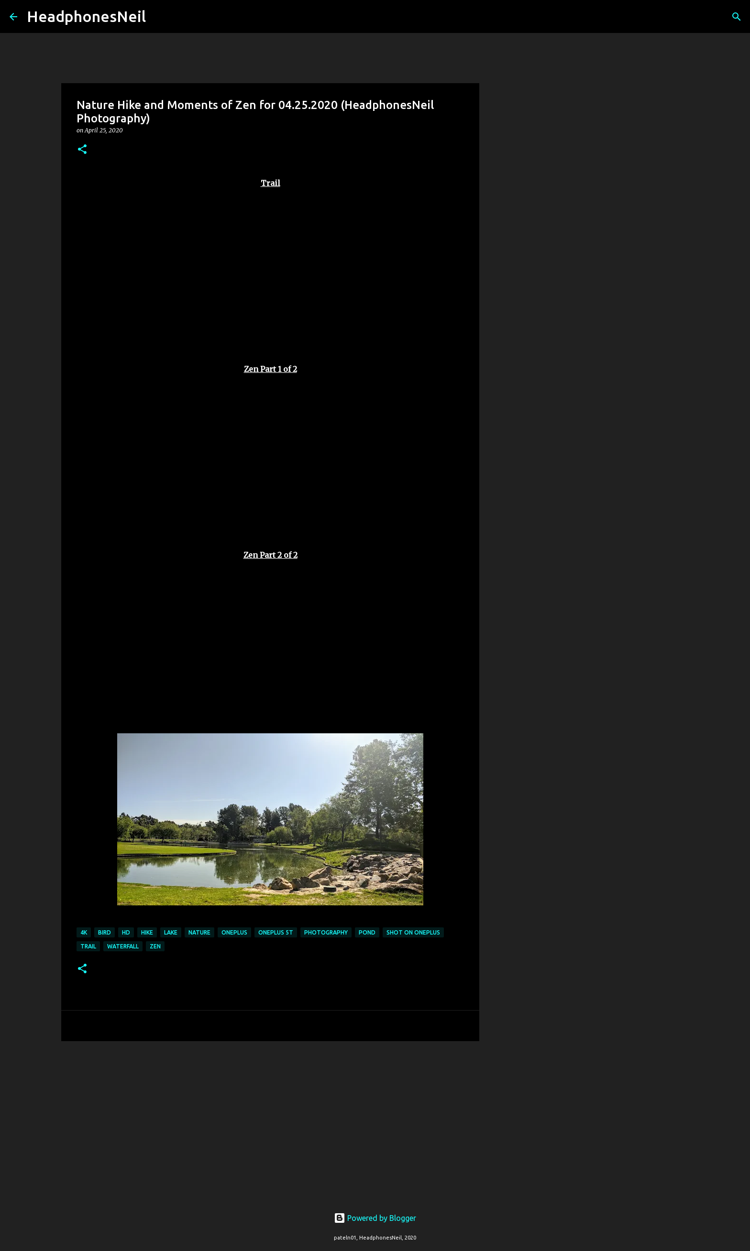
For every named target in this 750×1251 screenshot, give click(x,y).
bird (104, 932)
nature (199, 932)
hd (126, 932)
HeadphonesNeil (86, 16)
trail (88, 946)
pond (367, 932)
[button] (82, 149)
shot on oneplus (413, 932)
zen (155, 946)
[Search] (159, 16)
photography (326, 932)
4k (83, 932)
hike (147, 932)
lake (170, 932)
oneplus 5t (275, 932)
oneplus (234, 932)
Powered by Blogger (375, 1218)
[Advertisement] (270, 1122)
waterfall (123, 946)
